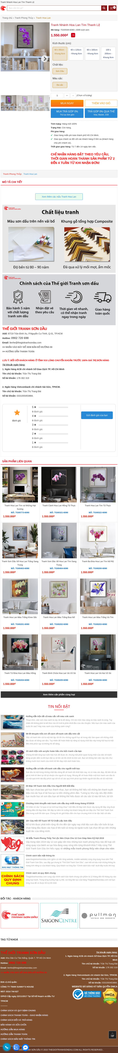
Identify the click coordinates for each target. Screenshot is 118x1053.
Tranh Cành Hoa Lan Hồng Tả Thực (59, 505)
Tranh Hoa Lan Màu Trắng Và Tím (97, 617)
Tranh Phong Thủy (12, 174)
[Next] (44, 58)
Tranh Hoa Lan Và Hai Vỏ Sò (97, 673)
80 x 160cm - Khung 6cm (92, 52)
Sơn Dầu (60, 71)
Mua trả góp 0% (67, 113)
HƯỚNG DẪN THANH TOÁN (20, 351)
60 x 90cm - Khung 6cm (59, 52)
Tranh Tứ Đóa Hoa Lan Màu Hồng (20, 673)
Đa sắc (60, 85)
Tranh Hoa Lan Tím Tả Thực (98, 505)
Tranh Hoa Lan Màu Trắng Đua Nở (59, 617)
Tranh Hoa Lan (30, 174)
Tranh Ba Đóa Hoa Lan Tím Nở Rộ (98, 561)
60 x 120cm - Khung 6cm (76, 52)
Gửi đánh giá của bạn (97, 415)
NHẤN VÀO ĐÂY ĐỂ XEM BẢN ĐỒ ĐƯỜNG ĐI (29, 347)
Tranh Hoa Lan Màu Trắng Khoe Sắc (20, 617)
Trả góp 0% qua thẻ (101, 113)
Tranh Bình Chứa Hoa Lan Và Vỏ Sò (59, 673)
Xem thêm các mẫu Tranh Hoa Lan (59, 196)
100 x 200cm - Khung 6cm (108, 54)
